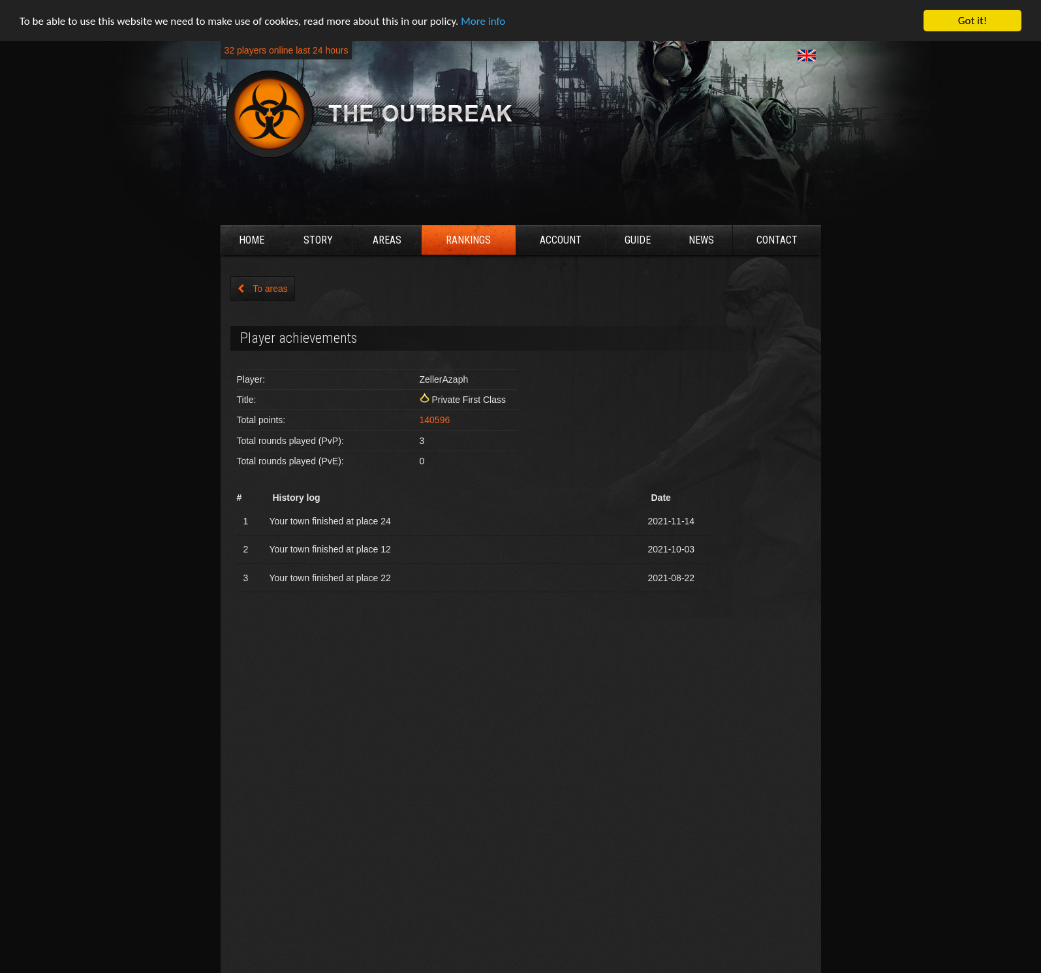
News (701, 240)
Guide (638, 240)
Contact (777, 240)
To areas (263, 288)
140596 (435, 420)
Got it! (972, 20)
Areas (387, 240)
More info (483, 21)
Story (318, 240)
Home (251, 240)
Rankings (468, 240)
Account (561, 240)
